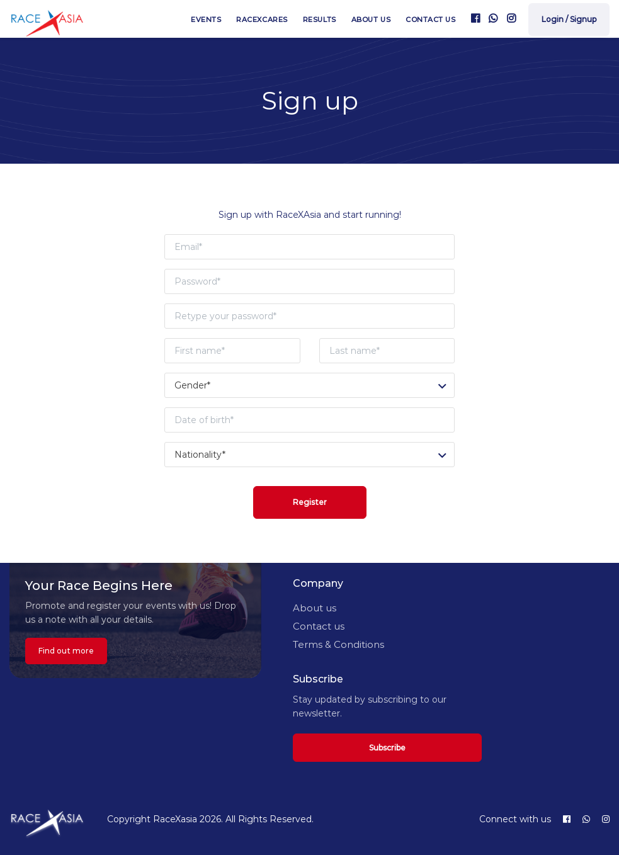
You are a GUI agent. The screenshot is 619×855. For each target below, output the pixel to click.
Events (206, 19)
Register (310, 502)
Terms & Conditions (338, 644)
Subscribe (387, 747)
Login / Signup (569, 19)
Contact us (431, 19)
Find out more (66, 650)
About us (370, 19)
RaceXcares (262, 19)
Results (319, 19)
